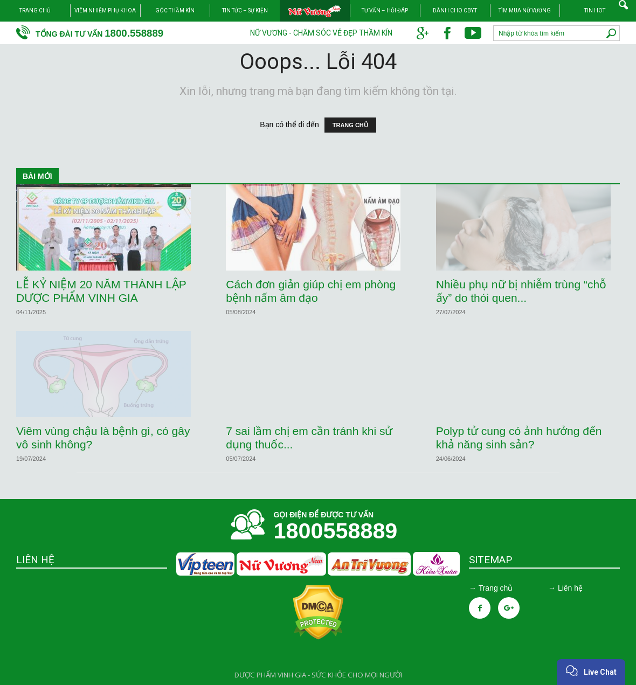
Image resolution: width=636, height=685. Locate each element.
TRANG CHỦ (350, 125)
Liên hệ (570, 588)
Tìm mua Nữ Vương (525, 10)
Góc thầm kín (175, 10)
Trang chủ (35, 10)
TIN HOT (594, 10)
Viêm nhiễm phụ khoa (105, 10)
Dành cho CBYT (455, 10)
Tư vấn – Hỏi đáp (385, 10)
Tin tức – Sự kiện (245, 10)
